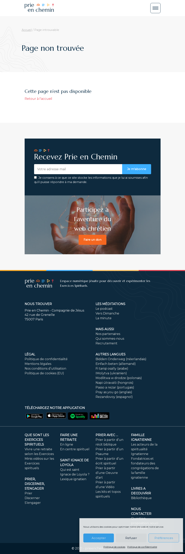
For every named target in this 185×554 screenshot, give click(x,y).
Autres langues (111, 354)
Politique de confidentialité (142, 546)
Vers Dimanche (107, 313)
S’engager (33, 503)
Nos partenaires (108, 334)
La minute (104, 318)
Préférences (163, 538)
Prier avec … (107, 435)
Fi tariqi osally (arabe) (112, 368)
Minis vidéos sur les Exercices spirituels (39, 463)
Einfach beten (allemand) (116, 364)
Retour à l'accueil (38, 99)
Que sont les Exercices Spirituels (37, 439)
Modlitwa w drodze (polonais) (119, 378)
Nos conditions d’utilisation (45, 368)
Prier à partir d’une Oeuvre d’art (107, 472)
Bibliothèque (141, 498)
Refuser (131, 538)
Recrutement (106, 343)
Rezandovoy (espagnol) (114, 397)
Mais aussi (105, 329)
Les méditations (110, 304)
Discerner (32, 498)
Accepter (99, 538)
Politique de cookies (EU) (44, 373)
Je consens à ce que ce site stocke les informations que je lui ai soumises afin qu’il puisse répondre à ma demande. (91, 180)
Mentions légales (38, 364)
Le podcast (104, 309)
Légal (30, 354)
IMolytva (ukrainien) (111, 373)
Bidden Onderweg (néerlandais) (121, 359)
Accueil (27, 30)
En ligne (66, 444)
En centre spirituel (74, 449)
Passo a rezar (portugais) (115, 387)
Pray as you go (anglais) (114, 392)
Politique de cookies (114, 546)
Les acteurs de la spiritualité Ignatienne (144, 449)
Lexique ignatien (73, 479)
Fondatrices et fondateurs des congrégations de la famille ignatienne (145, 468)
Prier (28, 493)
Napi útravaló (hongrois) (114, 383)
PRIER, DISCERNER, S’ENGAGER (35, 483)
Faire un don (92, 239)
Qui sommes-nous (110, 338)
